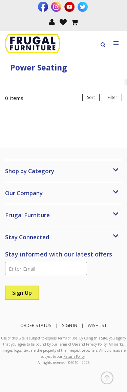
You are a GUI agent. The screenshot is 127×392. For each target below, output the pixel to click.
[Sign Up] (22, 293)
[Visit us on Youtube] (70, 7)
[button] (52, 21)
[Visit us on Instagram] (57, 7)
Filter (112, 97)
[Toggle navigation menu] (116, 43)
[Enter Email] (46, 268)
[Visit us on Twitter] (83, 7)
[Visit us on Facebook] (44, 7)
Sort (91, 97)
